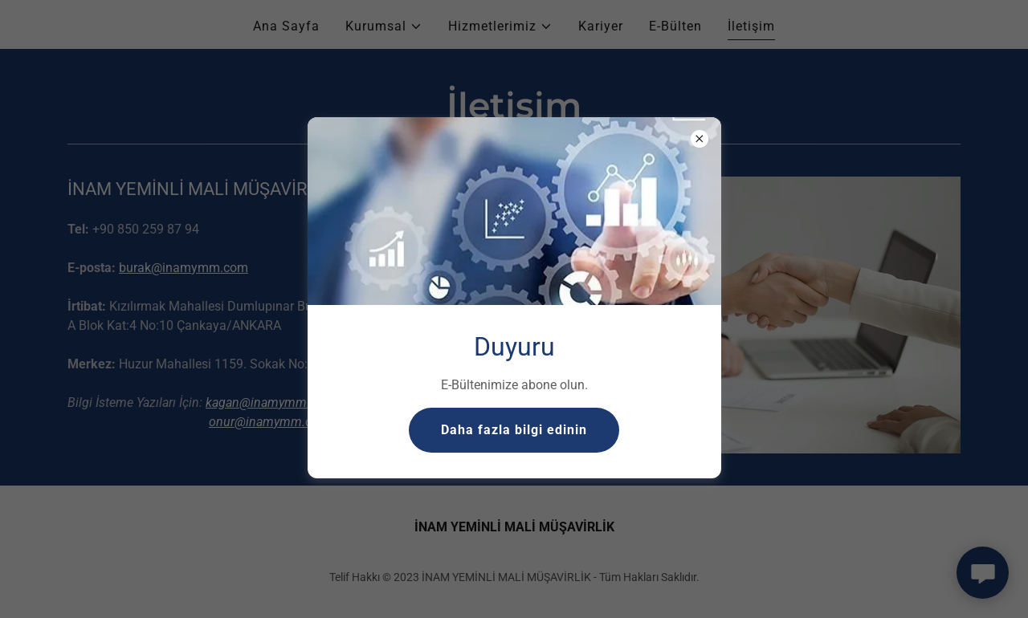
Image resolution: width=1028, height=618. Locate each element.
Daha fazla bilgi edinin (514, 429)
